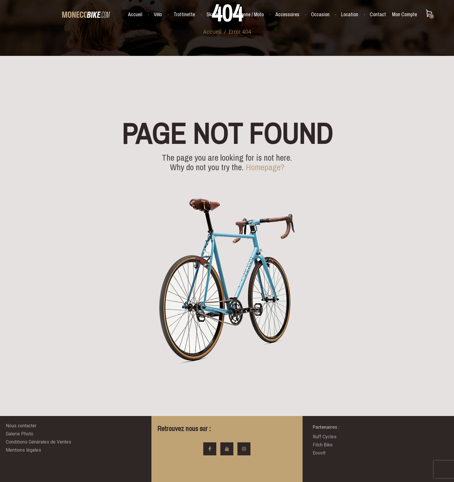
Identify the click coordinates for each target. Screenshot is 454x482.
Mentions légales (23, 450)
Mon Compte (404, 14)
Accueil (135, 14)
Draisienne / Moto (247, 14)
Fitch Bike (323, 445)
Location (349, 14)
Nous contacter (21, 425)
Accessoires (287, 14)
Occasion (320, 14)
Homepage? (265, 167)
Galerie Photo (19, 434)
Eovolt (319, 453)
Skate (212, 14)
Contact (378, 14)
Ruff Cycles (324, 436)
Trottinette (184, 14)
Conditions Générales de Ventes (38, 442)
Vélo (158, 14)
